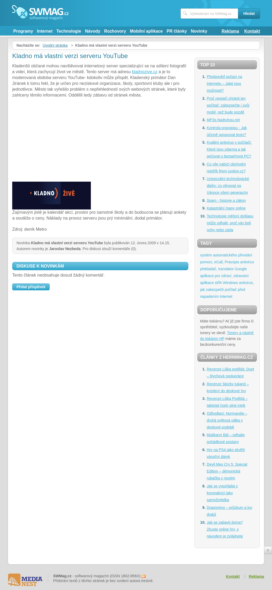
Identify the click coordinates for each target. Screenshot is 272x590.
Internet (45, 31)
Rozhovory (115, 31)
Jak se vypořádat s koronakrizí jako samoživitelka (222, 493)
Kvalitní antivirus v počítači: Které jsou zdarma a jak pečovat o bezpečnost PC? (229, 149)
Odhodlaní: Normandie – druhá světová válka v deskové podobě (227, 420)
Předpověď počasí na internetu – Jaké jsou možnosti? (224, 84)
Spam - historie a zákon (226, 200)
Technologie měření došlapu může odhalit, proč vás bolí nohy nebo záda (230, 223)
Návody (92, 31)
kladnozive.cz (145, 71)
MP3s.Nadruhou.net (223, 120)
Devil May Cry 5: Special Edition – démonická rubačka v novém (227, 471)
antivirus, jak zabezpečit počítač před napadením (227, 290)
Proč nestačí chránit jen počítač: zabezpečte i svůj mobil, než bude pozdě (228, 105)
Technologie (68, 31)
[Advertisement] (100, 140)
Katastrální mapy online (226, 208)
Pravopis (232, 262)
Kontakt (252, 31)
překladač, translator (217, 269)
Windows (230, 283)
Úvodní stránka (54, 45)
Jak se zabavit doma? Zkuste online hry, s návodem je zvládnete (225, 529)
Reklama (230, 31)
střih (218, 283)
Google (241, 269)
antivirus (247, 262)
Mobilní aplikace (146, 31)
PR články (177, 31)
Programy (23, 31)
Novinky (199, 31)
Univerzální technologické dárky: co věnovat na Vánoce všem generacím (228, 186)
